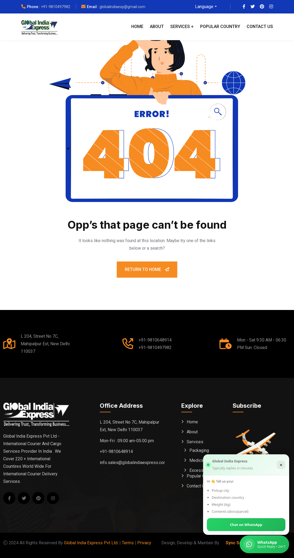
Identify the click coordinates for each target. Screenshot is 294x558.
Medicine (198, 460)
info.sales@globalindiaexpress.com (133, 462)
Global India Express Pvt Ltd (91, 542)
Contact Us (260, 26)
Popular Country (220, 26)
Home (137, 26)
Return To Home (147, 269)
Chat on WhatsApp (246, 524)
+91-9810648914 (155, 340)
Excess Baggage (205, 470)
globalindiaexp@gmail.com (122, 7)
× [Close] (281, 465)
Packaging (199, 450)
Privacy (144, 542)
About (157, 26)
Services (180, 26)
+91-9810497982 (55, 7)
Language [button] (204, 6)
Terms (128, 542)
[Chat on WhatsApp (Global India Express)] (264, 544)
